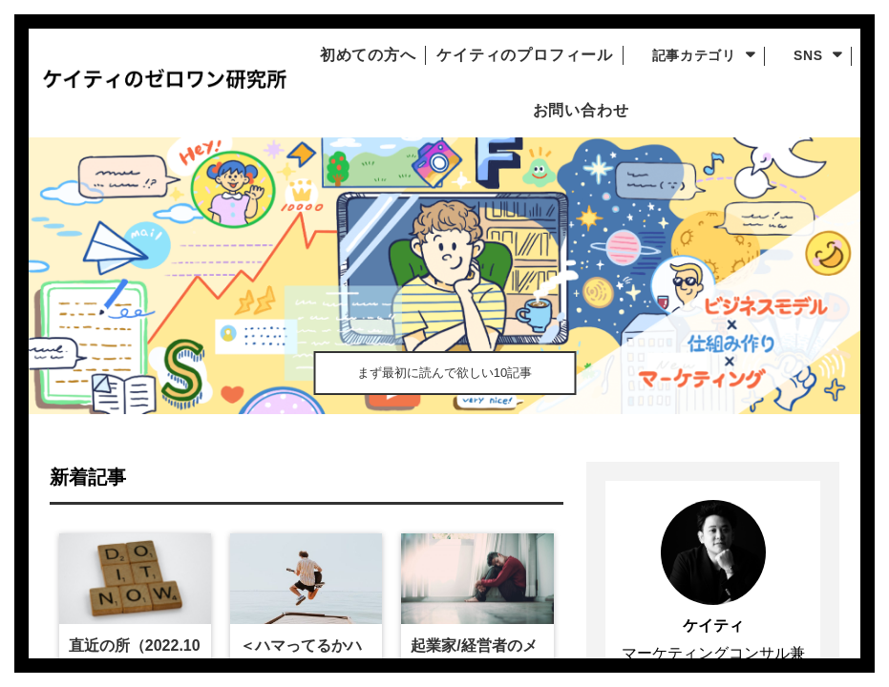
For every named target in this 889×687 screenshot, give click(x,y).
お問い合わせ (616, 110)
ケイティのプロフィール (573, 55)
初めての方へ (396, 55)
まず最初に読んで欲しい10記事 (444, 368)
